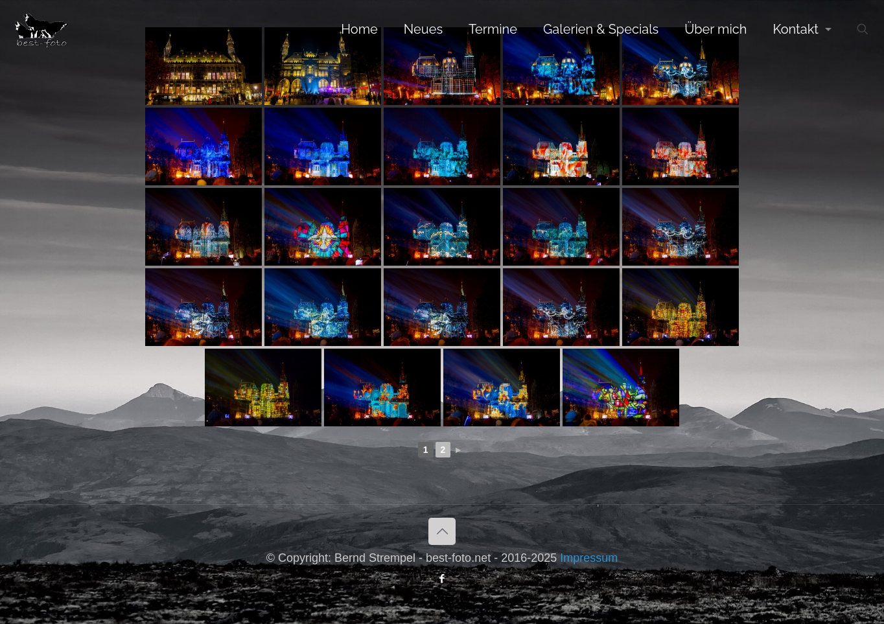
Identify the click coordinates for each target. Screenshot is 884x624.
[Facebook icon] (442, 578)
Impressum (589, 557)
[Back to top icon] (442, 531)
